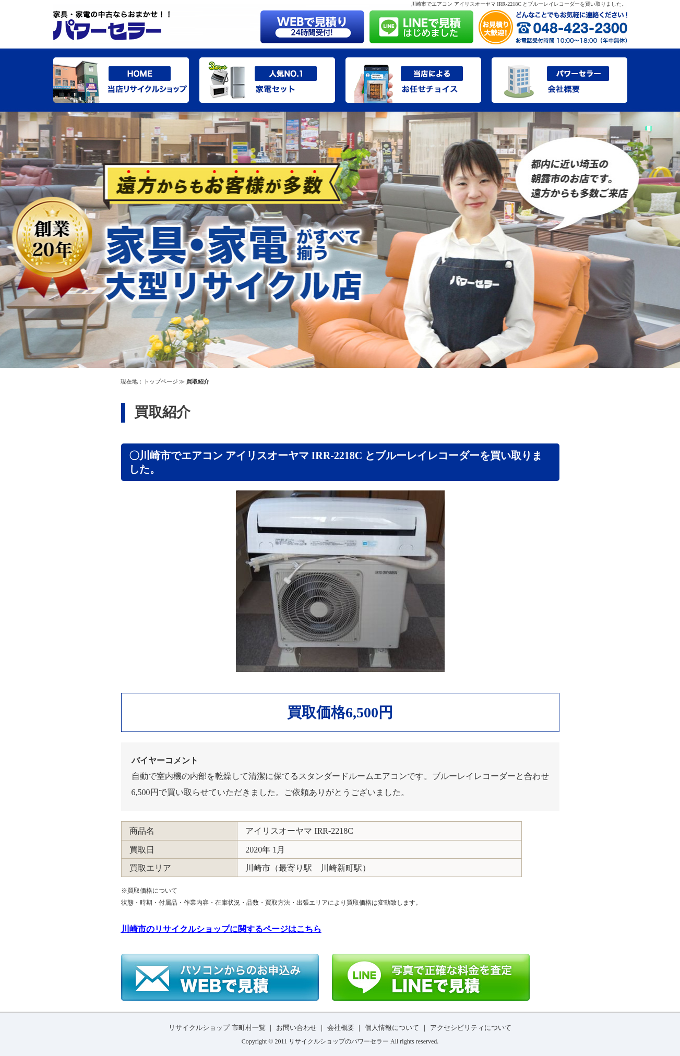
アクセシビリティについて (470, 1027)
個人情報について (392, 1027)
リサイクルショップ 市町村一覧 (217, 1027)
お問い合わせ (296, 1027)
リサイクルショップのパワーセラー (339, 1041)
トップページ (161, 381)
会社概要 (340, 1027)
